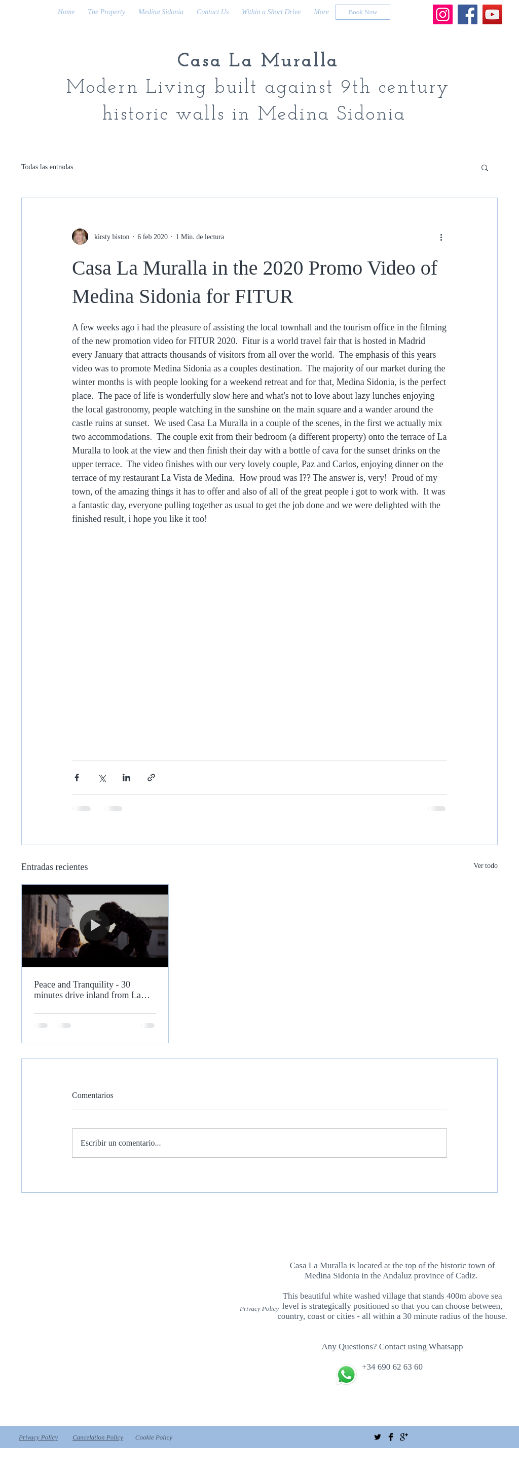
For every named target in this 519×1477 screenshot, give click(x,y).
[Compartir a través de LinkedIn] (126, 777)
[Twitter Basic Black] (378, 1437)
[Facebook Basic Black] (391, 1437)
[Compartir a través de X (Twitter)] (101, 777)
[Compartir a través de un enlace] (151, 777)
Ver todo (485, 865)
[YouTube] (492, 14)
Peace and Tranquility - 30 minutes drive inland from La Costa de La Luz (87, 990)
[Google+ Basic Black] (404, 1437)
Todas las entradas (47, 167)
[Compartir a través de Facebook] (77, 777)
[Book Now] (363, 12)
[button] (485, 167)
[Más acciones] (441, 237)
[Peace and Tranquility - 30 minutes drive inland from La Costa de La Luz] (95, 926)
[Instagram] (443, 14)
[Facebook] (467, 14)
